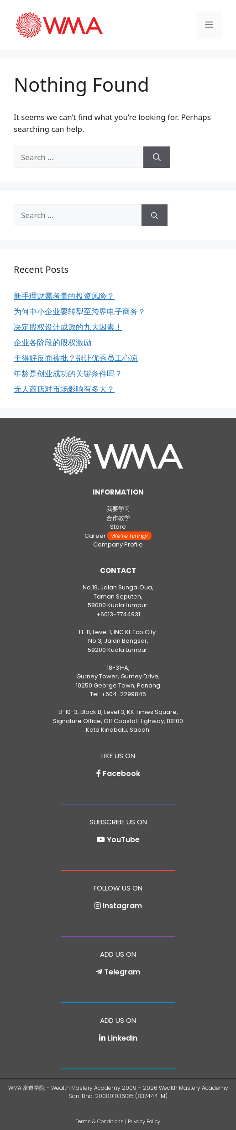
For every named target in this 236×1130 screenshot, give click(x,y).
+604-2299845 (123, 694)
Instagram (122, 906)
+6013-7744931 (118, 614)
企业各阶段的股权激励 (52, 342)
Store (118, 526)
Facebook (121, 773)
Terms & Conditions (100, 1121)
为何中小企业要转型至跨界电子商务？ (80, 311)
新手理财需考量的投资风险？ (64, 296)
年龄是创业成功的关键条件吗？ (68, 373)
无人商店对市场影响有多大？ (64, 389)
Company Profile (118, 544)
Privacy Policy (144, 1121)
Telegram (122, 972)
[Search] (156, 157)
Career (118, 535)
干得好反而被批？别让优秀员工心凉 (76, 358)
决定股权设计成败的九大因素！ (68, 327)
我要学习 (118, 509)
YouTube (123, 839)
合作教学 (118, 518)
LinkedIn (122, 1038)
